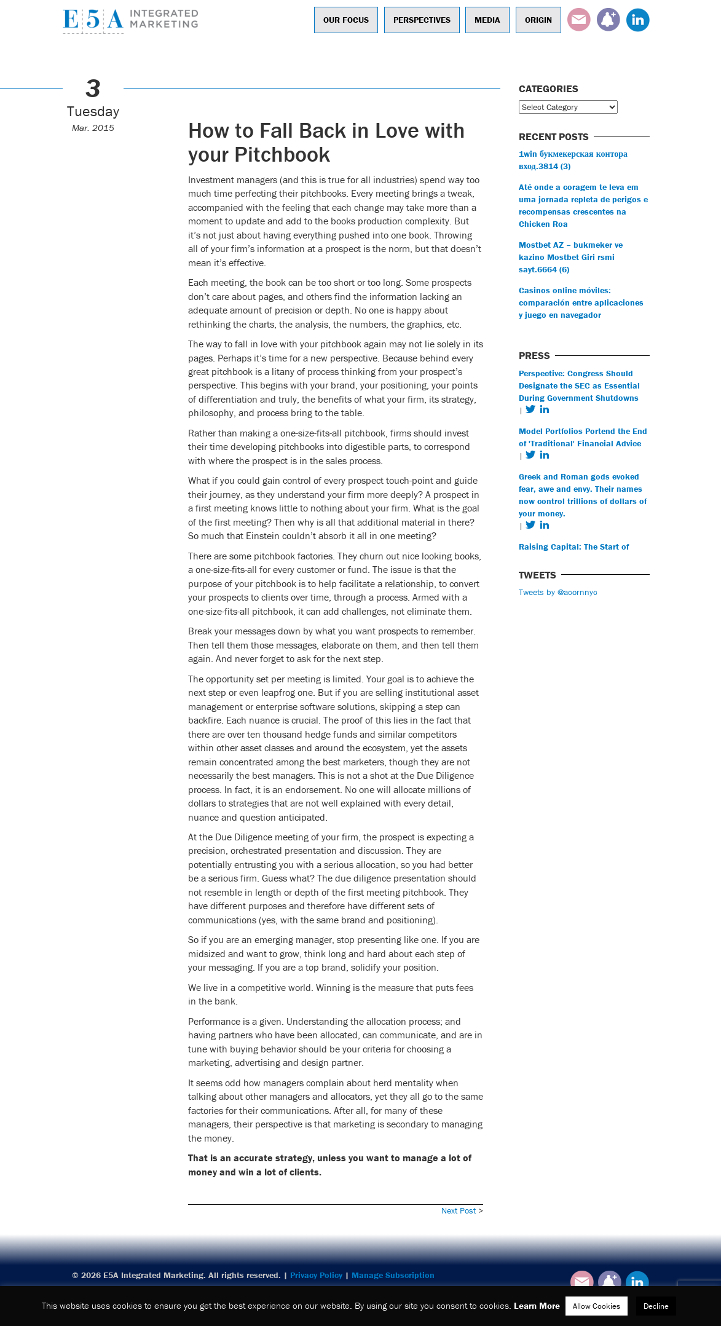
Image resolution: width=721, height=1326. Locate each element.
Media (487, 19)
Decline (656, 1306)
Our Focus (346, 19)
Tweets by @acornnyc (558, 592)
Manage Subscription (393, 1275)
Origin (538, 19)
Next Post (458, 1210)
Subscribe (608, 20)
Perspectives (422, 19)
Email (579, 20)
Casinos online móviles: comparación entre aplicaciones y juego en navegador (581, 302)
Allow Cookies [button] (596, 1306)
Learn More (537, 1305)
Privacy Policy (316, 1275)
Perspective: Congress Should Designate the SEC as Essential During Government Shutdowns (579, 385)
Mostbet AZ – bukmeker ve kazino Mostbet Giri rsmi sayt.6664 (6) (571, 257)
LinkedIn (638, 20)
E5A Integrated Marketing (133, 21)
